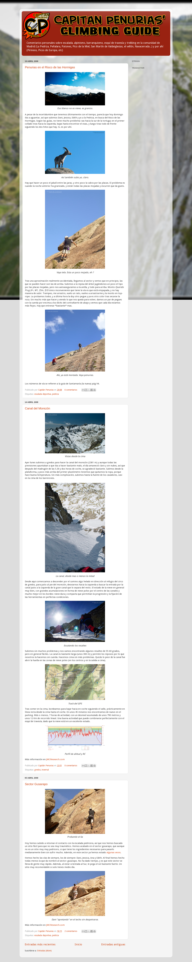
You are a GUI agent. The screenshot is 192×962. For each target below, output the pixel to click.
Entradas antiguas (113, 944)
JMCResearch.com (55, 759)
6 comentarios (70, 390)
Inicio (78, 944)
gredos (37, 770)
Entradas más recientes (40, 944)
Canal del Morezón (37, 408)
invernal (45, 770)
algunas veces (113, 852)
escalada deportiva (42, 394)
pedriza (55, 394)
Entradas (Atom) (44, 950)
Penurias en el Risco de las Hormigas (50, 67)
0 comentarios (70, 765)
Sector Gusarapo (36, 784)
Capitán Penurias (46, 390)
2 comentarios (70, 931)
